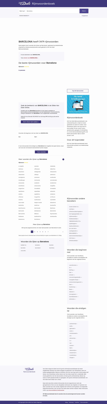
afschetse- (72, 299)
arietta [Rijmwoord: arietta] (20, 194)
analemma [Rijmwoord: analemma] (53, 183)
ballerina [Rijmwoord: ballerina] (36, 205)
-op (70, 343)
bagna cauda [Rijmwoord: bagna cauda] (38, 202)
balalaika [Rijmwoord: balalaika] (21, 205)
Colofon (77, 402)
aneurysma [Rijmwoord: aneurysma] (37, 185)
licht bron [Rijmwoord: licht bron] (71, 238)
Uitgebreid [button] (85, 15)
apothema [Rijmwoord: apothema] (21, 191)
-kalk (70, 326)
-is (70, 340)
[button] (63, 159)
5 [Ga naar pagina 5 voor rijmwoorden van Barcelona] (42, 231)
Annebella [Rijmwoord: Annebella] (53, 188)
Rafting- (71, 270)
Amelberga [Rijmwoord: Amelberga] (22, 180)
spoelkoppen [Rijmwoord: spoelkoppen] (72, 223)
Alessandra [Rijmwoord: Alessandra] (53, 171)
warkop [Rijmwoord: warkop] (71, 209)
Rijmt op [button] (22, 11)
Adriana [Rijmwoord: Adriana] (21, 169)
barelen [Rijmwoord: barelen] (51, 245)
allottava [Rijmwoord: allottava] (52, 174)
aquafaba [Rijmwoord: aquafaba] (37, 191)
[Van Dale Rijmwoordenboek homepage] (25, 3)
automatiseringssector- (75, 282)
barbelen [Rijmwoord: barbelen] (37, 245)
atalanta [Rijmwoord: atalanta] (52, 194)
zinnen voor (30, 58)
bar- (35, 137)
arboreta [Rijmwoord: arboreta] (52, 191)
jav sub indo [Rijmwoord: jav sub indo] (72, 228)
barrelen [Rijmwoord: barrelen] (23, 248)
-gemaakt (72, 328)
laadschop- (72, 287)
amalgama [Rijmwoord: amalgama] (22, 177)
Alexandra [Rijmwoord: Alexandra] (21, 174)
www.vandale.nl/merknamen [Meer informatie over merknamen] (56, 390)
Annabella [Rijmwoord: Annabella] (37, 188)
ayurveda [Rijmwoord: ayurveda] (21, 202)
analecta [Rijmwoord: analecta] (36, 183)
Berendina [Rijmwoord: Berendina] (53, 211)
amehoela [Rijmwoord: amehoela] (53, 177)
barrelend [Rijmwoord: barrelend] (37, 248)
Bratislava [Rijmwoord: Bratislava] (37, 219)
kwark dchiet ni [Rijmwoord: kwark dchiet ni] (73, 206)
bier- (70, 272)
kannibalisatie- (73, 296)
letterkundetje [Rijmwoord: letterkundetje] (73, 240)
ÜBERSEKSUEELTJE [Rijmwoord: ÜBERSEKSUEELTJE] (74, 221)
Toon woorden (41, 152)
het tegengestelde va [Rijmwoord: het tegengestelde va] (75, 214)
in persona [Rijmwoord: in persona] (22, 70)
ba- (20, 137)
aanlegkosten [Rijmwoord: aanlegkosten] (73, 231)
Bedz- (70, 289)
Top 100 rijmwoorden (77, 90)
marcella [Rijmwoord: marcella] (23, 250)
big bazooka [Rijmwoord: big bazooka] (53, 213)
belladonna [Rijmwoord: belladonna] (37, 211)
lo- (70, 267)
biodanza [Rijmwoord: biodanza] (21, 216)
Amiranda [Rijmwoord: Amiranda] (37, 180)
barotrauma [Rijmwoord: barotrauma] (22, 208)
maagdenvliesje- (73, 279)
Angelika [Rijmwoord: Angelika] (52, 185)
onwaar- (71, 275)
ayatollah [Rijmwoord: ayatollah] (53, 199)
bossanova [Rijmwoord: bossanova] (21, 219)
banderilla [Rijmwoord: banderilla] (53, 205)
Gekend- (71, 291)
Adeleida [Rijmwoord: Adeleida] (52, 166)
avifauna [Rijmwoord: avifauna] (52, 197)
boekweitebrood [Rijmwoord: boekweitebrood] (73, 226)
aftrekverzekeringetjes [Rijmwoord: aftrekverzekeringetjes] (75, 211)
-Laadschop (72, 355)
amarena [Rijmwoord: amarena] (36, 177)
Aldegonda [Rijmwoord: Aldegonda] (37, 171)
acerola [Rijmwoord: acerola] (36, 166)
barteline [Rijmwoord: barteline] (51, 248)
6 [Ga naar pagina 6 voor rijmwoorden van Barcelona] (45, 231)
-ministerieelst (73, 333)
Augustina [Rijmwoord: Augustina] (37, 197)
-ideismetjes (72, 350)
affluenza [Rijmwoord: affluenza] (37, 169)
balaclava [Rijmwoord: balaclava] (53, 202)
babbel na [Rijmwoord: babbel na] (23, 245)
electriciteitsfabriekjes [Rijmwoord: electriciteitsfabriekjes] (75, 235)
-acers (71, 331)
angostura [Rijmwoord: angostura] (21, 188)
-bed (70, 348)
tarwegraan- (72, 294)
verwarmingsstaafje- (75, 277)
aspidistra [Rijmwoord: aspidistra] (37, 194)
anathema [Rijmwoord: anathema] (21, 185)
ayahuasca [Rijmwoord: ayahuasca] (37, 199)
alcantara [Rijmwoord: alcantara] (21, 171)
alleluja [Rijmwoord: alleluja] (36, 174)
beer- (70, 284)
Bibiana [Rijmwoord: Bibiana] (36, 213)
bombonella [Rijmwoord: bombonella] (53, 216)
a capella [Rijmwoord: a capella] (21, 166)
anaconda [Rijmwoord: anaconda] (21, 183)
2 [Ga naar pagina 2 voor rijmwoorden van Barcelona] (34, 231)
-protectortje (72, 323)
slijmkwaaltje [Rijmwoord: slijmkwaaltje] (72, 216)
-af (70, 335)
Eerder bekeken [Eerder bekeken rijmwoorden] (23, 15)
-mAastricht (72, 352)
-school (71, 345)
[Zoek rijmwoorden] (34, 11)
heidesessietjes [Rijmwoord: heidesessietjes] (73, 218)
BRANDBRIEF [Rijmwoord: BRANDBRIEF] (73, 233)
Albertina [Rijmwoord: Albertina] (52, 169)
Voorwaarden (84, 402)
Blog (66, 402)
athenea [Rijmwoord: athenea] (21, 197)
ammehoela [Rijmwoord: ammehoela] (53, 180)
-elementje (72, 338)
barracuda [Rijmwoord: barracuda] (37, 208)
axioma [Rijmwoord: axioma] (21, 199)
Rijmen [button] (84, 11)
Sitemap (71, 402)
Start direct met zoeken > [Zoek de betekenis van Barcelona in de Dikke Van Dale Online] (31, 122)
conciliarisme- (73, 265)
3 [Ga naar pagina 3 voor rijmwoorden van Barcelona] (37, 231)
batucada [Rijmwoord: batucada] (21, 211)
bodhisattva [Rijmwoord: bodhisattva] (37, 216)
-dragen (71, 357)
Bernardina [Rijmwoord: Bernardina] (22, 213)
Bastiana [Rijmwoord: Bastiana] (52, 208)
